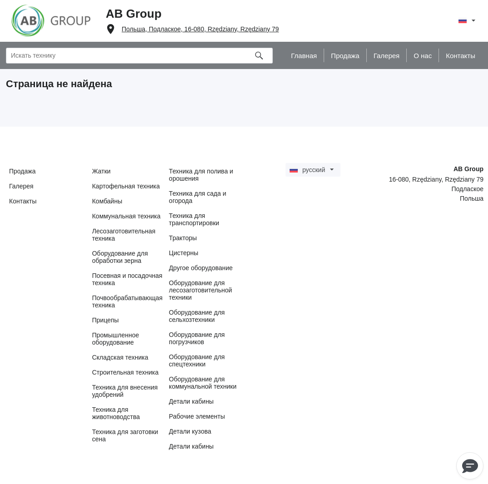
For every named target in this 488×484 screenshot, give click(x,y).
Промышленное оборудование (115, 338)
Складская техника (120, 357)
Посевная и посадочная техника (127, 279)
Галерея (21, 186)
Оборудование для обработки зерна (120, 257)
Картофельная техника (126, 186)
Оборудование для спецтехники (197, 360)
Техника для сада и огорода (197, 197)
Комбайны (107, 201)
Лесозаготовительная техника (124, 234)
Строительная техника (125, 372)
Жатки (101, 171)
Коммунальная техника (126, 216)
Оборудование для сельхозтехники (197, 316)
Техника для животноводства (116, 413)
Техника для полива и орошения (201, 175)
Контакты (22, 201)
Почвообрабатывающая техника (127, 301)
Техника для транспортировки (194, 219)
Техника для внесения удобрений (125, 391)
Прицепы (105, 320)
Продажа (22, 171)
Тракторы (183, 238)
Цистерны (183, 253)
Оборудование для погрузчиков (197, 338)
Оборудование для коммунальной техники (203, 382)
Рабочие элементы (197, 416)
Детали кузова (190, 431)
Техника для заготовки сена (125, 435)
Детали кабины (191, 401)
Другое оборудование (201, 268)
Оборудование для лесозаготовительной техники (200, 290)
